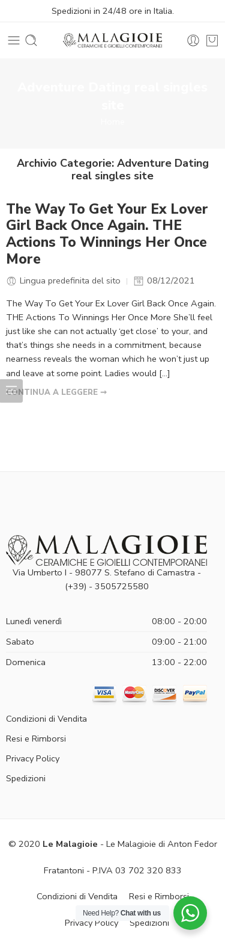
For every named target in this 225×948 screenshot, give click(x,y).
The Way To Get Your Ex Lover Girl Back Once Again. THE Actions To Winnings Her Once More (107, 234)
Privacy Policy (32, 758)
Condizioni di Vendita (46, 719)
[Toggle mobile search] (31, 40)
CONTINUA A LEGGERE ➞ (56, 392)
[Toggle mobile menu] (14, 40)
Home (113, 122)
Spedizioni (26, 778)
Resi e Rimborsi (36, 739)
